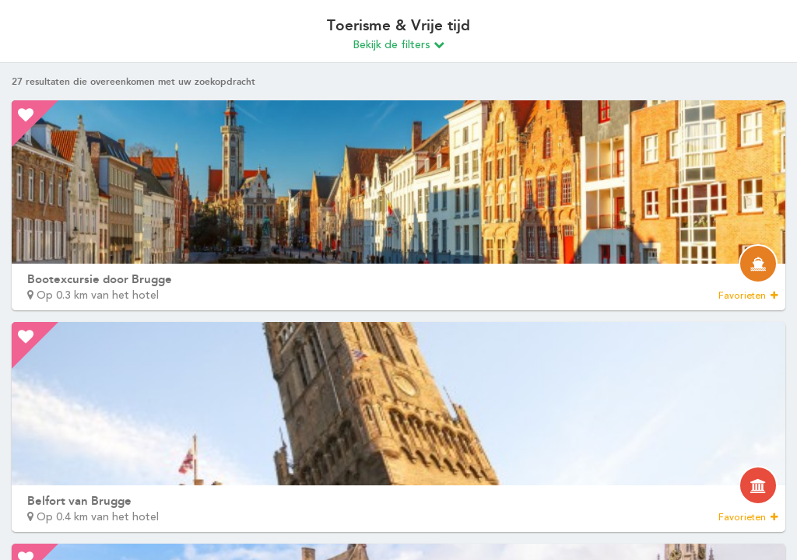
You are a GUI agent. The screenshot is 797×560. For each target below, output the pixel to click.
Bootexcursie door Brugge (99, 279)
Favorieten (748, 295)
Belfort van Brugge (79, 501)
